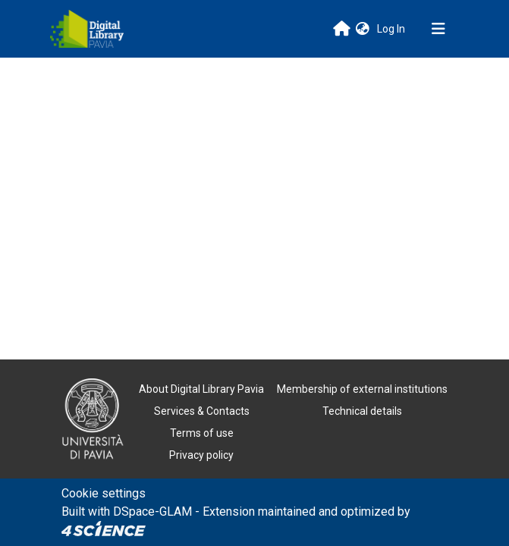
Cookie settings (103, 493)
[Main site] (341, 28)
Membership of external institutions (362, 389)
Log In (392, 29)
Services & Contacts (202, 411)
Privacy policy (201, 455)
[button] (362, 29)
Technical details (362, 411)
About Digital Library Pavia (201, 389)
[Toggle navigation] (438, 29)
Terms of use (202, 433)
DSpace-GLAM (152, 511)
